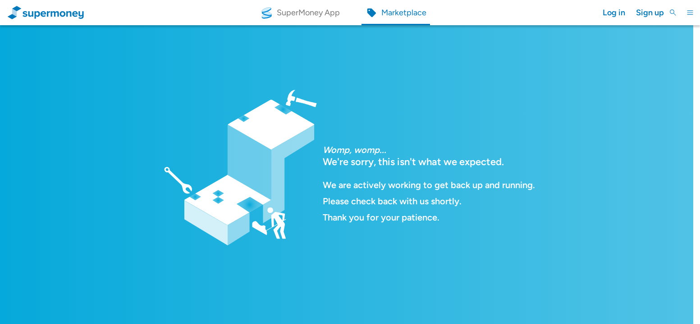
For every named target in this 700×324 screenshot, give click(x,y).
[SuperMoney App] (299, 13)
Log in (614, 13)
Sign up (650, 13)
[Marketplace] (395, 13)
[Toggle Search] (673, 13)
